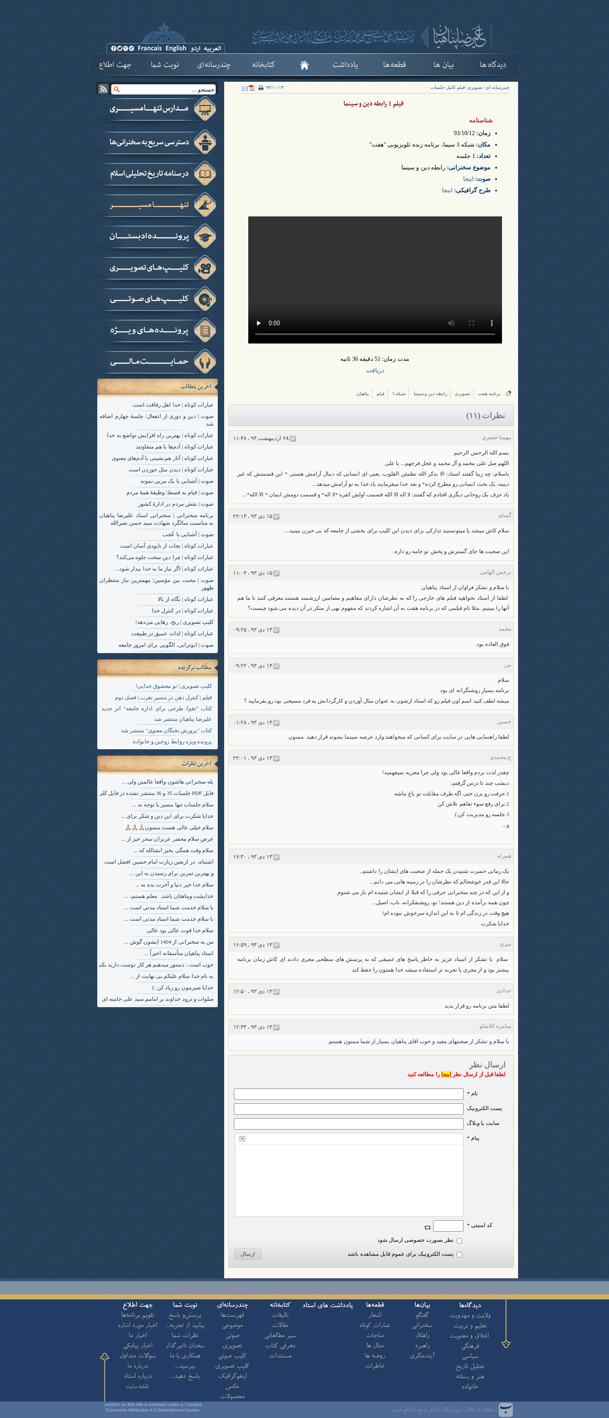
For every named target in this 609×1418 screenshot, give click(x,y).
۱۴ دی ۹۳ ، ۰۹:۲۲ (252, 665)
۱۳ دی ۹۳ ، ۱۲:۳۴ (252, 1027)
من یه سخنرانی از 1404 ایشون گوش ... (169, 942)
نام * (472, 1093)
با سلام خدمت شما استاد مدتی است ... (169, 907)
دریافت (375, 370)
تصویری (475, 87)
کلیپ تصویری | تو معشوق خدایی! (174, 686)
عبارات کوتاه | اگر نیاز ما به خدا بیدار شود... (164, 568)
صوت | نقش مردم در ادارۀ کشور (176, 504)
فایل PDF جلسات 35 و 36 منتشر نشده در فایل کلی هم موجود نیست (136, 793)
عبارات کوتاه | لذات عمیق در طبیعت (172, 633)
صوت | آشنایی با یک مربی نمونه (177, 481)
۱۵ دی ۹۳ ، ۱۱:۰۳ (252, 573)
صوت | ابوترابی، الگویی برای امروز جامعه (166, 645)
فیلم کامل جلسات (448, 87)
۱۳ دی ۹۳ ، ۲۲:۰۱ (252, 758)
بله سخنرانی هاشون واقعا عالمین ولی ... (168, 781)
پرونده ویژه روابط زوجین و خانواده (172, 741)
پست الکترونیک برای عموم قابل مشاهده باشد (401, 1254)
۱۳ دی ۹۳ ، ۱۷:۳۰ (252, 856)
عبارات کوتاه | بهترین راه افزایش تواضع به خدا (160, 435)
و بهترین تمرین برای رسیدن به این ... (172, 873)
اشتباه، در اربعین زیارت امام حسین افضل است (159, 862)
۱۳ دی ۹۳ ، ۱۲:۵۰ (252, 991)
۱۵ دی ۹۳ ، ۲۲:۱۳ (252, 516)
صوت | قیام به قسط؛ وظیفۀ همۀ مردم (170, 492)
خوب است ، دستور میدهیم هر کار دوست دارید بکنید (155, 964)
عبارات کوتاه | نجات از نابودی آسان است (167, 546)
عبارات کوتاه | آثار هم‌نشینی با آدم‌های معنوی (163, 458)
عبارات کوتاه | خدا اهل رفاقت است (173, 405)
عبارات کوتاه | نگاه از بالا (186, 599)
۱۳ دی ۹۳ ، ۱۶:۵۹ (252, 945)
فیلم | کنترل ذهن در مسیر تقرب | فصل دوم (163, 697)
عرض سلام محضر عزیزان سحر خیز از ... (167, 839)
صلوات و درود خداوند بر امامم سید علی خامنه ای (158, 999)
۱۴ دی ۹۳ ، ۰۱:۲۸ (252, 722)
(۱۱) (473, 415)
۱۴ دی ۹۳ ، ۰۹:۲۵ (252, 629)
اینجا (468, 179)
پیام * (473, 1138)
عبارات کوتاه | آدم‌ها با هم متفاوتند (175, 446)
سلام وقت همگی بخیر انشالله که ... (174, 850)
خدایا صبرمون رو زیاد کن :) (183, 987)
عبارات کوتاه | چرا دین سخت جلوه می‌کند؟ (165, 557)
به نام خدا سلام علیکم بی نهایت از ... (172, 976)
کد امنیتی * (479, 1225)
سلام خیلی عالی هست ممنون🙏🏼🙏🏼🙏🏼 (169, 827)
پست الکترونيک (484, 1108)
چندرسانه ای (498, 87)
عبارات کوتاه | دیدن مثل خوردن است (171, 469)
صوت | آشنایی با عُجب (188, 534)
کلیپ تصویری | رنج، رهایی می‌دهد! (174, 622)
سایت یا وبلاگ (483, 1123)
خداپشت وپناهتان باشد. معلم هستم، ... (169, 896)
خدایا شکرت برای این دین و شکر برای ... (167, 816)
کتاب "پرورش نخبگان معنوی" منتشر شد (166, 730)
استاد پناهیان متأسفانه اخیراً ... (179, 953)
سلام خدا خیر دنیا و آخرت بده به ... (174, 884)
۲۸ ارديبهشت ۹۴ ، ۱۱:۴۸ (261, 438)
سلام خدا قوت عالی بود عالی (180, 930)
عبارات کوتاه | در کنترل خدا (183, 610)
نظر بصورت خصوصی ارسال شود (415, 1240)
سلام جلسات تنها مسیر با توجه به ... (173, 804)
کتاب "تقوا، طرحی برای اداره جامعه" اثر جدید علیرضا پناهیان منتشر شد (157, 713)
